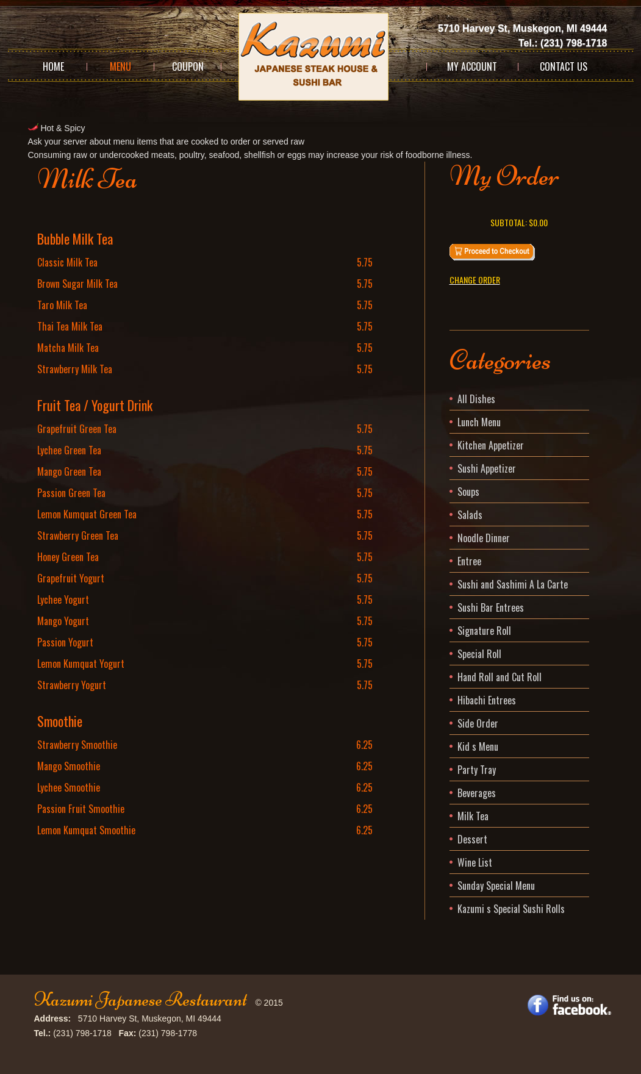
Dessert (472, 839)
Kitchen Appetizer (490, 445)
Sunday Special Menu (496, 885)
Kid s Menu (477, 746)
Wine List (474, 862)
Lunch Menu (479, 422)
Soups (468, 491)
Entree (469, 561)
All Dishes (476, 399)
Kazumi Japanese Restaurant (140, 999)
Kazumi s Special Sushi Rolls (511, 908)
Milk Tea (473, 816)
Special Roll (479, 653)
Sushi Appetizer (486, 468)
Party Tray (476, 769)
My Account (472, 66)
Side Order (477, 723)
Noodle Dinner (483, 538)
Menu (120, 66)
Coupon (188, 66)
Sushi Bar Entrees (490, 607)
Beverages (476, 793)
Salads (469, 514)
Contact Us (563, 66)
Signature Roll (484, 630)
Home (53, 66)
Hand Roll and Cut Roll (499, 677)
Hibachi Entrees (486, 700)
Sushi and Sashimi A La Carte (512, 584)
